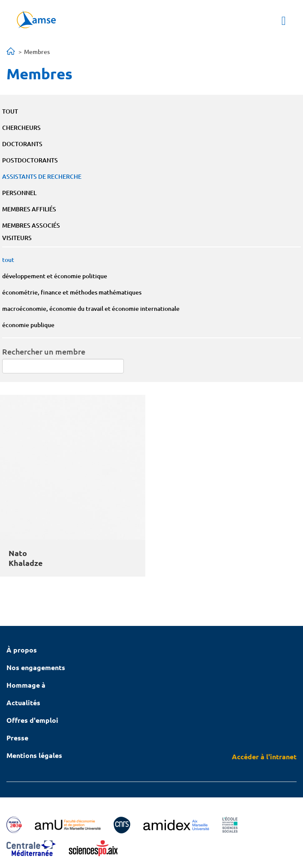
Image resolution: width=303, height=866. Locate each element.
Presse (17, 737)
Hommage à (25, 684)
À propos (21, 649)
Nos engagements (35, 667)
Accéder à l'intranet (264, 756)
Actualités (23, 702)
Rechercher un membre (43, 351)
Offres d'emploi (32, 720)
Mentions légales (34, 755)
